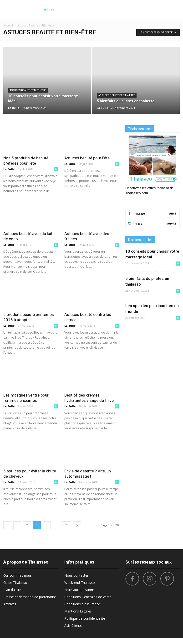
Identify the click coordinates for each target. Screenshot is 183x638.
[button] (174, 9)
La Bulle (13, 108)
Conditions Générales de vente (88, 597)
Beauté (48, 9)
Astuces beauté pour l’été (87, 158)
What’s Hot (120, 9)
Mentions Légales (78, 611)
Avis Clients (73, 625)
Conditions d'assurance (82, 604)
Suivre (171, 223)
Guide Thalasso (15, 582)
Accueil (8, 25)
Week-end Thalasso (79, 582)
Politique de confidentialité (84, 618)
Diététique (31, 9)
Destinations (68, 9)
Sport (137, 9)
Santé (161, 9)
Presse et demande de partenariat (29, 597)
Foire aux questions (79, 589)
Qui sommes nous (17, 575)
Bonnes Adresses (95, 9)
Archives (9, 604)
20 (66, 525)
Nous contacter (76, 575)
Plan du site (12, 589)
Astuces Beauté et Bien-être (28, 90)
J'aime (172, 213)
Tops (149, 9)
